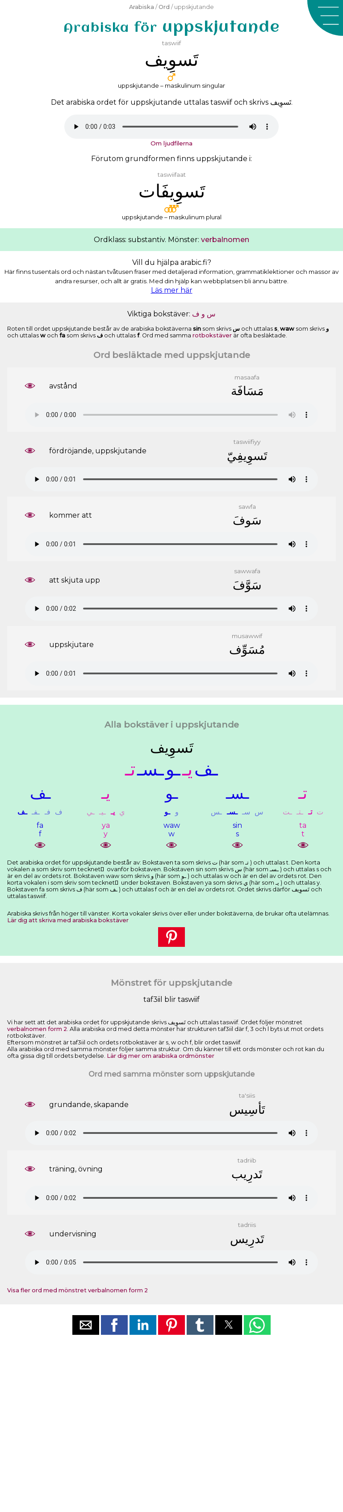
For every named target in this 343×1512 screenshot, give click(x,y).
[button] (325, 18)
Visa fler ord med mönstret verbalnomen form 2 (77, 1290)
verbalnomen (225, 239)
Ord (164, 7)
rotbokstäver (212, 335)
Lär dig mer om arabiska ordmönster (160, 1055)
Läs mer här (171, 290)
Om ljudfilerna (171, 143)
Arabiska (141, 7)
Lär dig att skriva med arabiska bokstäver (68, 920)
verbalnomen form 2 (37, 1029)
